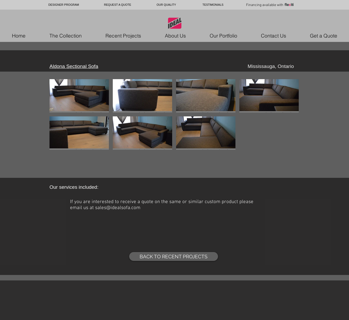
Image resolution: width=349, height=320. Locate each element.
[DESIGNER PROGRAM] (64, 5)
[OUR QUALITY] (166, 5)
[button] (79, 95)
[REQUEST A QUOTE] (117, 5)
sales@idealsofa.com (117, 208)
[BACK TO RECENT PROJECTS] (173, 256)
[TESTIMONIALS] (213, 5)
